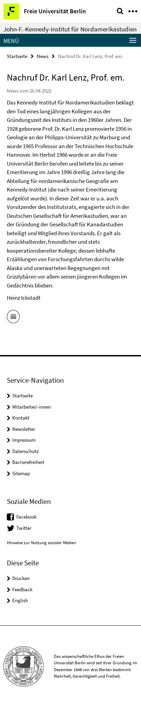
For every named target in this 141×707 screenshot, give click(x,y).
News (42, 56)
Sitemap (21, 473)
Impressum (23, 440)
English (20, 600)
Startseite (17, 56)
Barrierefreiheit (28, 462)
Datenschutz (25, 451)
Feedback (22, 589)
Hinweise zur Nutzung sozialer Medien (41, 543)
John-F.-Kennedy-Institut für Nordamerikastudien (70, 29)
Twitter (23, 528)
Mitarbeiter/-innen (31, 407)
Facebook (26, 516)
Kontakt (20, 417)
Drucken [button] (21, 578)
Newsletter (23, 429)
